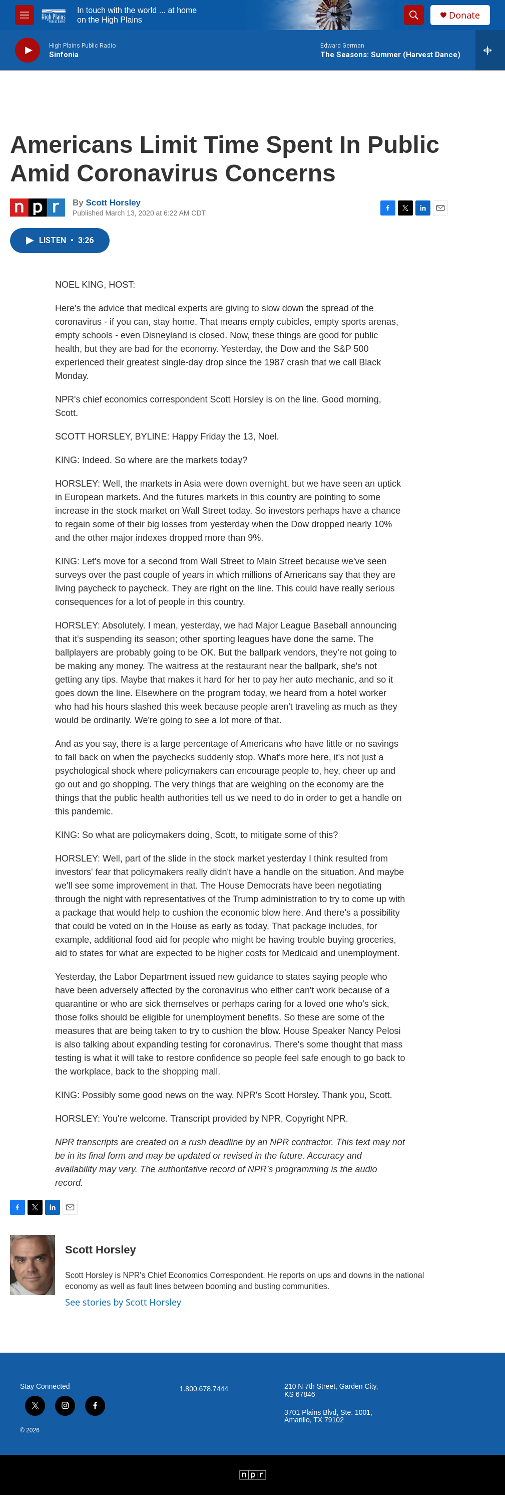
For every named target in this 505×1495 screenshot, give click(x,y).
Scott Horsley (113, 202)
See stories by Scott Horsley (123, 1302)
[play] (28, 50)
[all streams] (490, 50)
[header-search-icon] (414, 15)
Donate (464, 15)
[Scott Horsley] (32, 1265)
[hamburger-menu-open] (24, 15)
